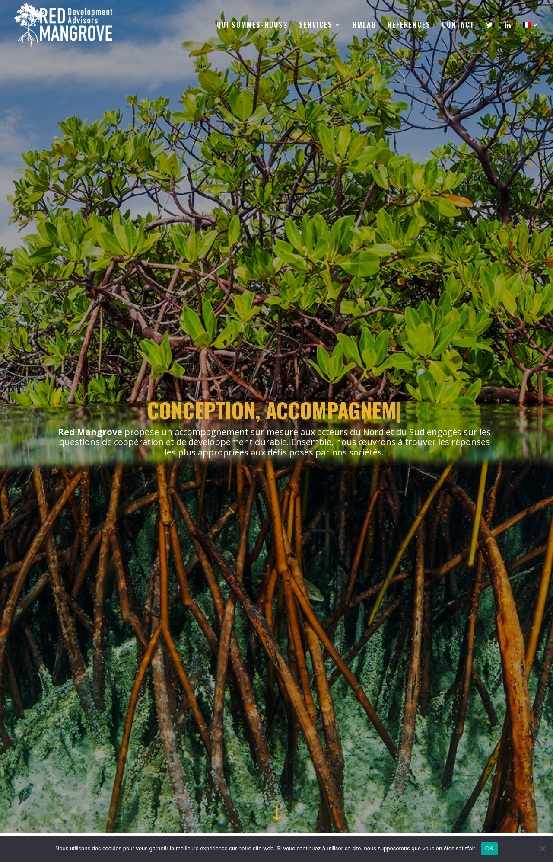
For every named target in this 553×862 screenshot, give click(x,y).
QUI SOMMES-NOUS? (252, 26)
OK (489, 848)
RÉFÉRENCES (409, 26)
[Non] (542, 848)
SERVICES (316, 26)
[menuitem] (531, 35)
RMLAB (364, 26)
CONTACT (458, 26)
